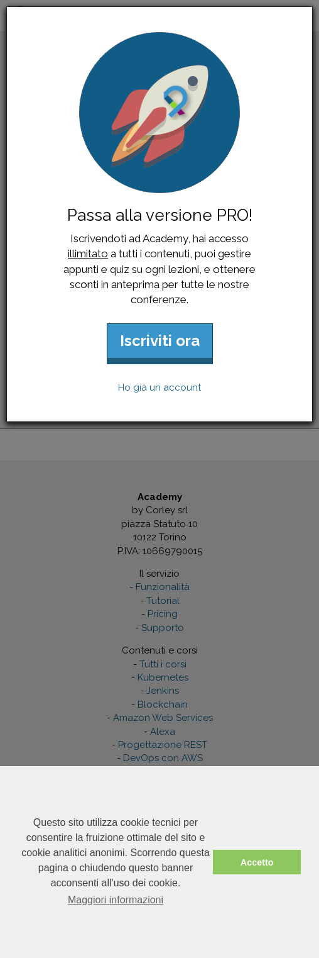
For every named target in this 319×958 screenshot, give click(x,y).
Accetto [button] (257, 862)
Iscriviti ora (160, 340)
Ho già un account (159, 387)
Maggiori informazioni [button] (115, 899)
